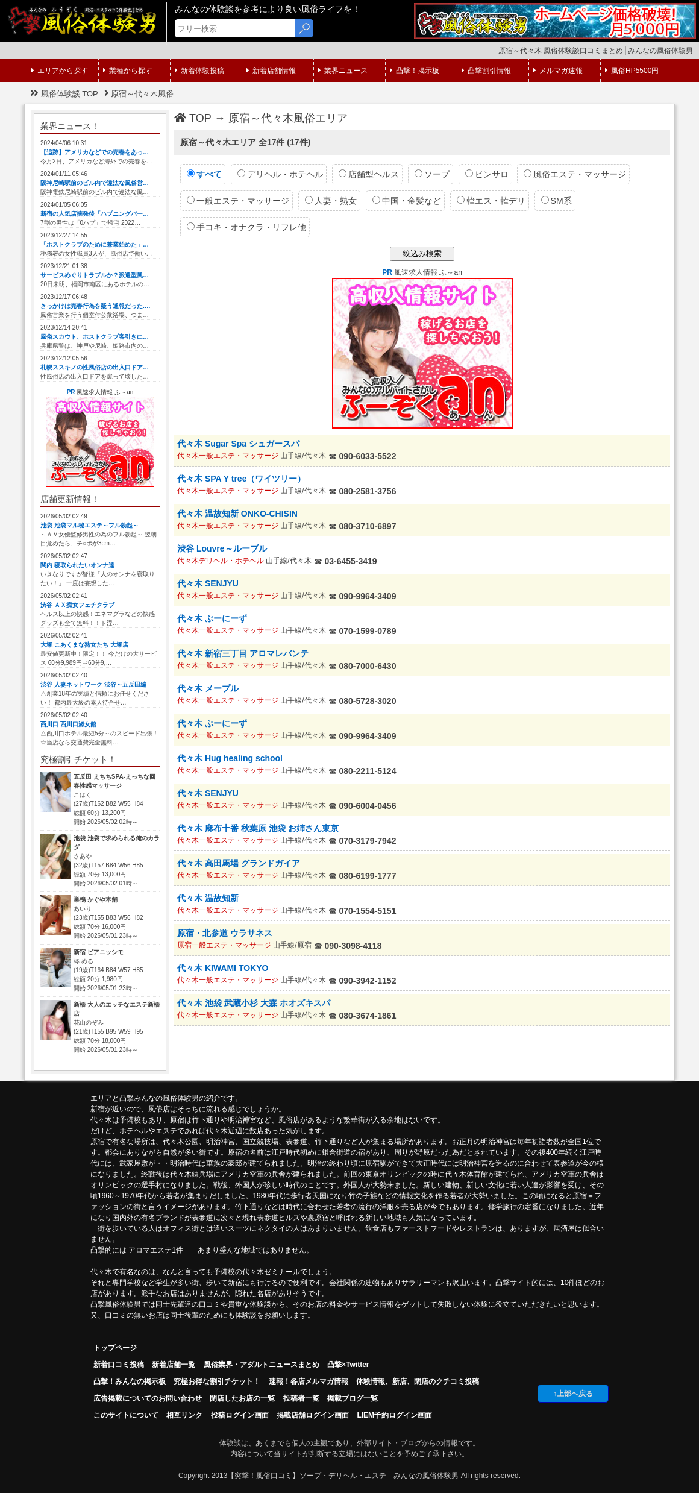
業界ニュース (343, 70)
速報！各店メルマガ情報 (308, 1381)
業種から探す (127, 70)
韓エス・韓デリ (491, 201)
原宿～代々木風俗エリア (288, 118)
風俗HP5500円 (632, 70)
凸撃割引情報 (486, 70)
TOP (193, 118)
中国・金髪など (406, 201)
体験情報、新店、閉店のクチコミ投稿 (417, 1381)
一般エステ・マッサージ (238, 201)
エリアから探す (59, 70)
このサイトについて (125, 1415)
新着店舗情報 (271, 70)
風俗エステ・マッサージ (575, 174)
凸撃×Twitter (348, 1364)
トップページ (115, 1348)
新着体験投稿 (199, 70)
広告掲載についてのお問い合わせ (147, 1398)
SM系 (556, 201)
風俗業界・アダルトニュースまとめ (261, 1364)
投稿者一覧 (301, 1398)
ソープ (432, 174)
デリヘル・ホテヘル (280, 174)
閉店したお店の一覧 (242, 1398)
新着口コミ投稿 (118, 1364)
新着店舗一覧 (173, 1364)
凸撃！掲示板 (414, 70)
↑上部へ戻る (573, 1393)
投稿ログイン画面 (240, 1415)
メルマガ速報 (558, 70)
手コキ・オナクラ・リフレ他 (246, 227)
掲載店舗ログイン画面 (313, 1415)
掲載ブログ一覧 (352, 1398)
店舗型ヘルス (369, 174)
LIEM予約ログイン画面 (394, 1415)
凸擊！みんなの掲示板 (129, 1381)
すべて (204, 174)
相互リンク (184, 1415)
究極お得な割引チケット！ (217, 1381)
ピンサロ (487, 174)
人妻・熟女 (331, 201)
